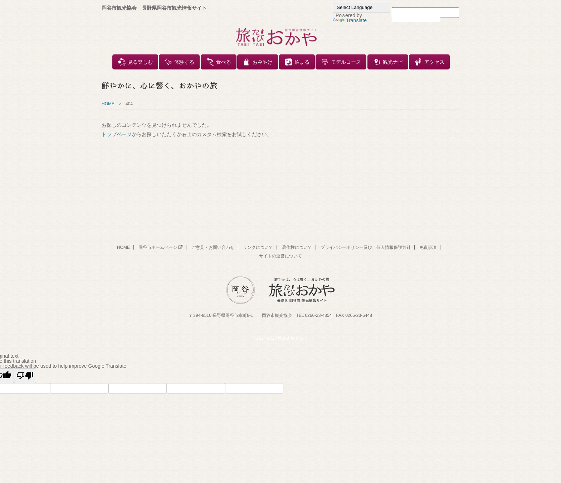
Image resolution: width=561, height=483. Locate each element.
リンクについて (258, 247)
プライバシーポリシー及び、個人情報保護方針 (366, 247)
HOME (108, 103)
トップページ (117, 134)
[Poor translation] (25, 375)
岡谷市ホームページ (160, 247)
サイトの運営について (280, 256)
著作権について (297, 247)
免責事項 (427, 247)
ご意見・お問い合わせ (212, 247)
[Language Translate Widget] (368, 7)
